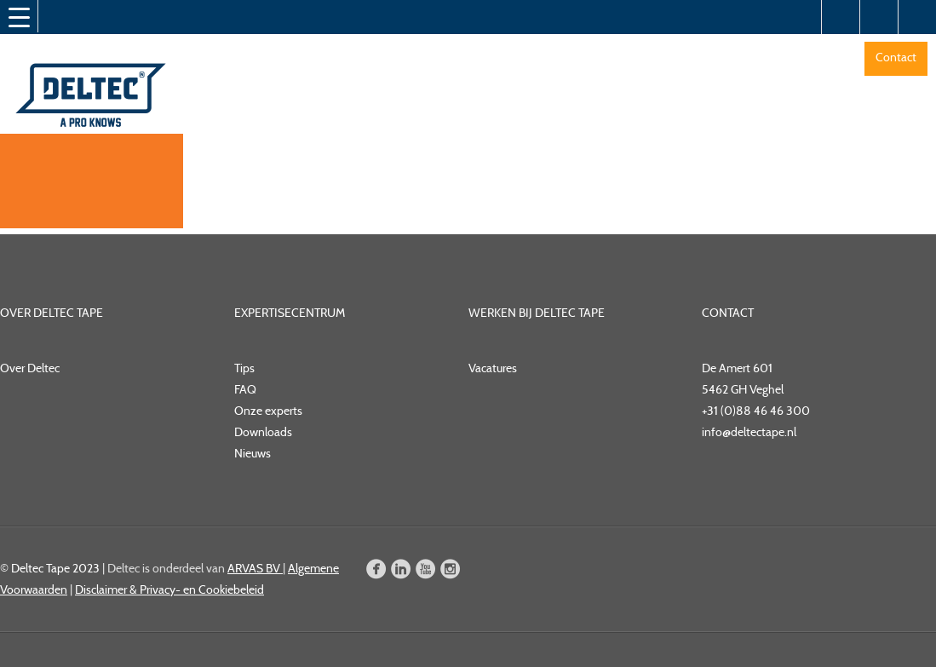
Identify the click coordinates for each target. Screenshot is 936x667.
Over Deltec (30, 368)
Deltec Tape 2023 (55, 568)
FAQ (245, 389)
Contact (896, 57)
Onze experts (268, 410)
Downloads (263, 432)
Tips (244, 368)
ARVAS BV (255, 568)
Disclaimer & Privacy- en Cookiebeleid (169, 589)
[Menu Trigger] (19, 17)
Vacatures (492, 368)
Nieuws (252, 453)
